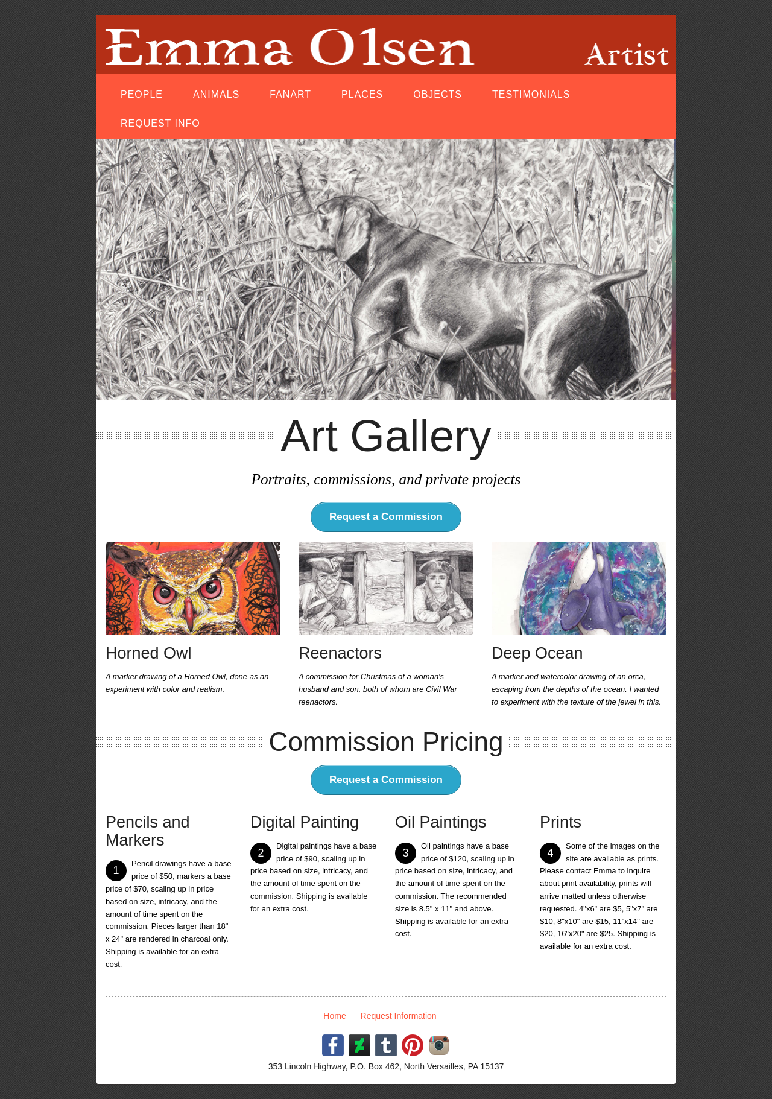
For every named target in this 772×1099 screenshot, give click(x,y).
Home (334, 1016)
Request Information (399, 1016)
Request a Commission (386, 516)
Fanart (290, 94)
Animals (216, 94)
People (142, 94)
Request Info (160, 123)
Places (362, 94)
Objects (437, 94)
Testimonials (531, 94)
